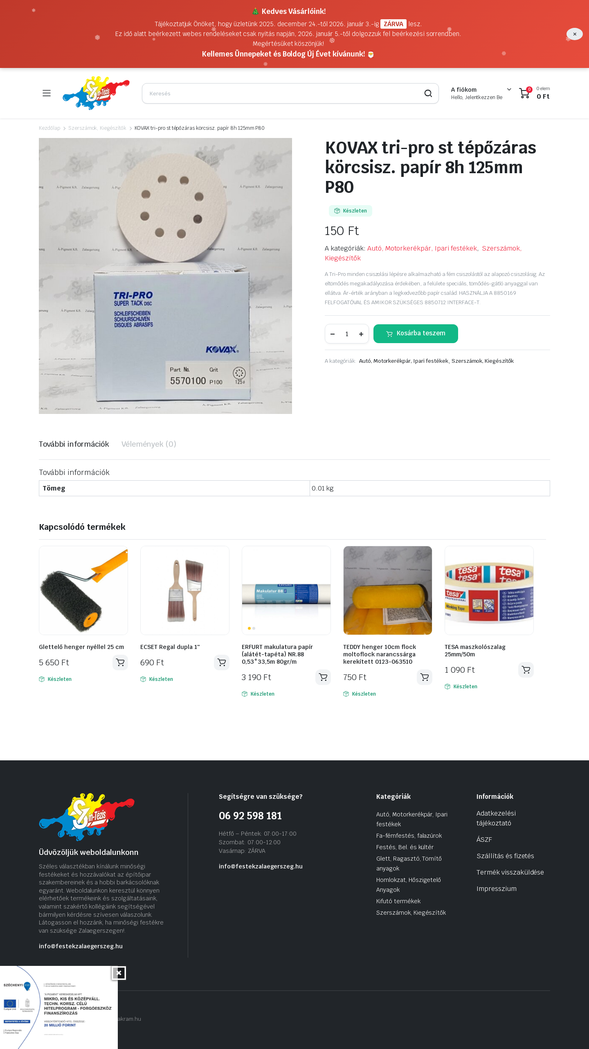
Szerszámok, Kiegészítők (97, 128)
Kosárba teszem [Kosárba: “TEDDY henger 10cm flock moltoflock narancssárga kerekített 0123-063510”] (424, 677)
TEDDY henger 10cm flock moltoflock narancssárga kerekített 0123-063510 (379, 654)
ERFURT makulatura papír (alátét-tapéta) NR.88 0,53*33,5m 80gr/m (277, 654)
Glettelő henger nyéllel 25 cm (81, 647)
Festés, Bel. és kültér (405, 847)
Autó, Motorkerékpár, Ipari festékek (422, 248)
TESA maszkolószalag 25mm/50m (475, 650)
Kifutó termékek (398, 901)
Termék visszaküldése (510, 872)
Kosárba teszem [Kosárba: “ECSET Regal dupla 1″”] (221, 662)
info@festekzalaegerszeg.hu (81, 946)
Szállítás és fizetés (505, 856)
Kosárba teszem (421, 333)
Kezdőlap (49, 128)
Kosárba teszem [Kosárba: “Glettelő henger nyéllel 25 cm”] (120, 662)
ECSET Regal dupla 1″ (170, 647)
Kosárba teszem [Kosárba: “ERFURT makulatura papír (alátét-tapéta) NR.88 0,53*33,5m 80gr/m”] (323, 677)
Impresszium (497, 888)
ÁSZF (484, 839)
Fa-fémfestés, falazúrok (409, 835)
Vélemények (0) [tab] (148, 444)
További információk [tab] (74, 444)
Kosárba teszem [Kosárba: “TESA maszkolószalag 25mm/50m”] (526, 670)
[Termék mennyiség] (346, 333)
